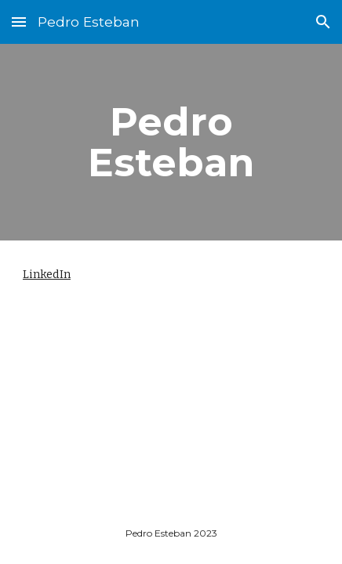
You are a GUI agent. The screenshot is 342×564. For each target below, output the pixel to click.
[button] (19, 21)
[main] (171, 142)
